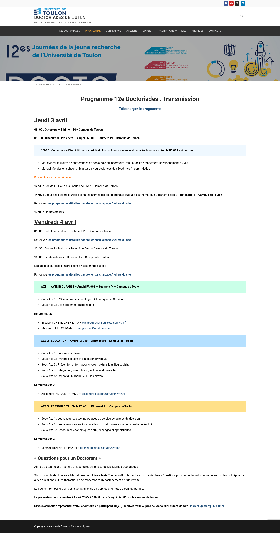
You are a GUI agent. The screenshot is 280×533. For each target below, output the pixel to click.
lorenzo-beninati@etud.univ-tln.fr (100, 448)
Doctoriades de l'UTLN (60, 17)
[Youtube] (231, 3)
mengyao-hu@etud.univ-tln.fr (94, 328)
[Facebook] (226, 3)
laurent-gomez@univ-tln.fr (207, 506)
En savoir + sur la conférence (52, 177)
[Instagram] (237, 3)
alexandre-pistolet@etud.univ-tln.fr (103, 394)
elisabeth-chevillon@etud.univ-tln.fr (104, 322)
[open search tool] (242, 16)
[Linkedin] (243, 3)
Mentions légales (80, 526)
